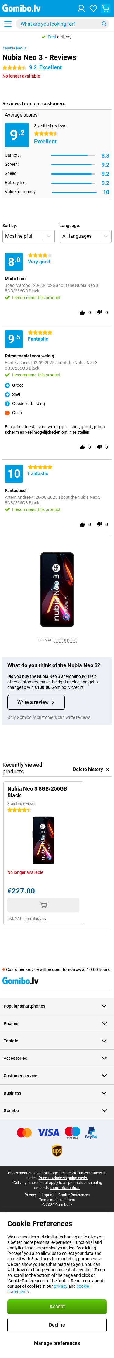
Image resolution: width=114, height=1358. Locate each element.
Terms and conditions (57, 1200)
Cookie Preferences (74, 1195)
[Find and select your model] (62, 24)
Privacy (31, 1195)
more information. (65, 1188)
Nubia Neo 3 (15, 48)
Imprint (48, 1195)
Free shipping (65, 640)
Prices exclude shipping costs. (63, 1178)
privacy (60, 1286)
